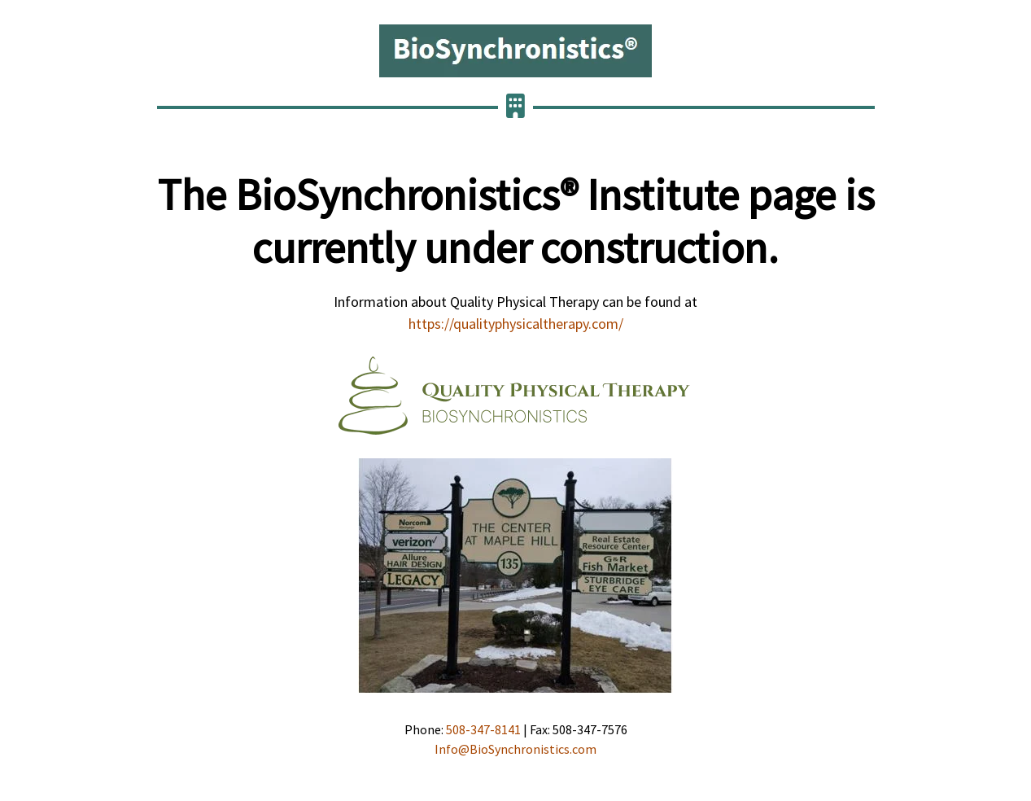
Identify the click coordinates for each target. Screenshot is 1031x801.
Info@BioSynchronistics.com (515, 749)
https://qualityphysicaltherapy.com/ (515, 323)
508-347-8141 (483, 729)
